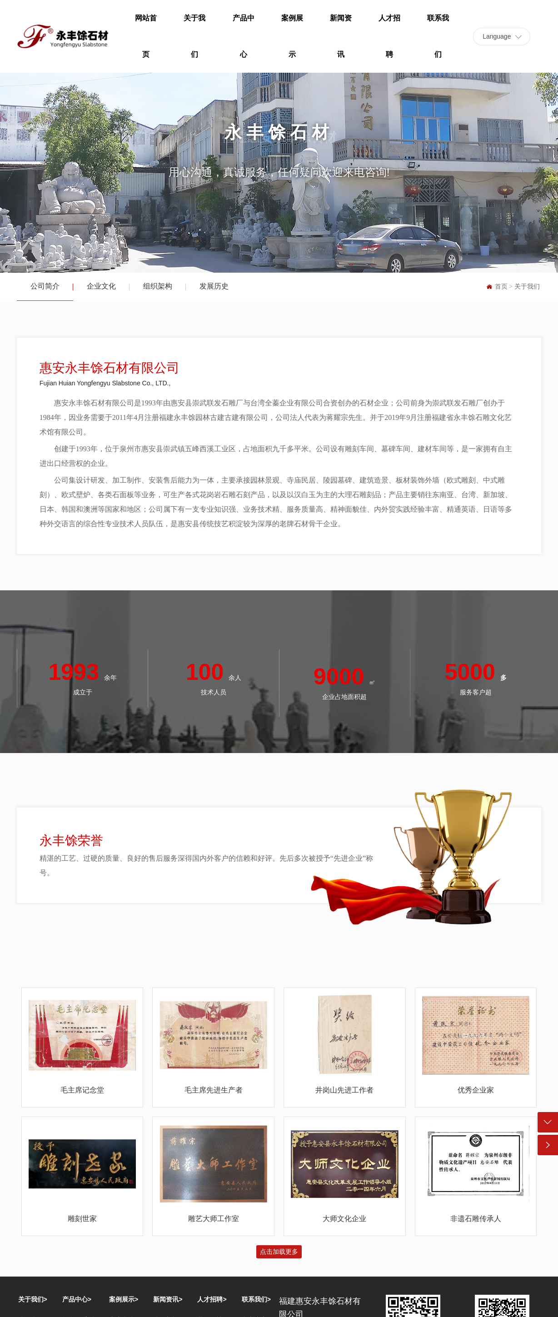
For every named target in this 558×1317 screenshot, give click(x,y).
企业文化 (101, 286)
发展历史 (214, 286)
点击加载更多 (279, 1251)
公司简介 (45, 286)
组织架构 (157, 286)
